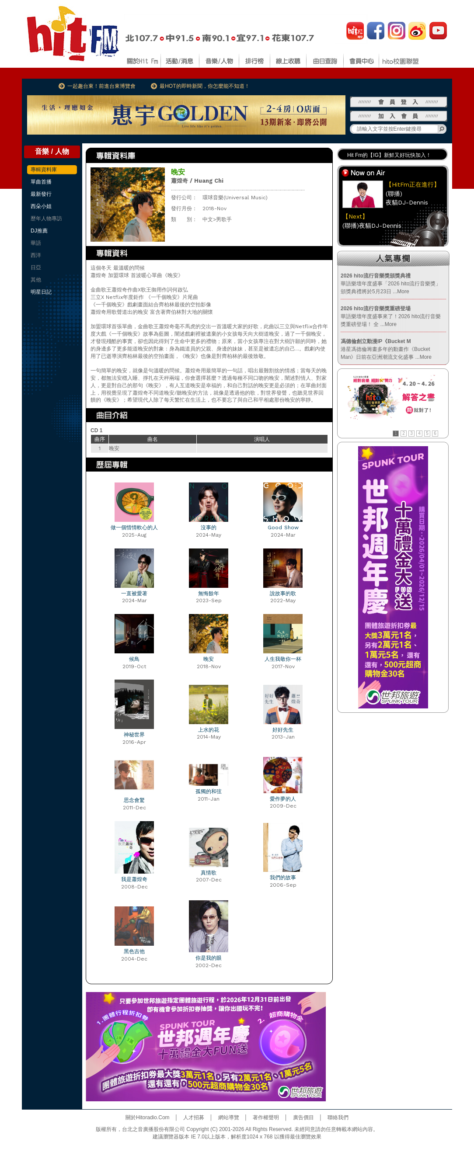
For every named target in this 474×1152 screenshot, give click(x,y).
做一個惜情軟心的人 (134, 527)
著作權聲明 (266, 1117)
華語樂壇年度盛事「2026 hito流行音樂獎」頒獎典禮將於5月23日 (391, 284)
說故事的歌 (283, 593)
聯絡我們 (338, 1117)
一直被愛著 (134, 593)
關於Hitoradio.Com (147, 1117)
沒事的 (208, 527)
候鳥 (134, 659)
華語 (36, 243)
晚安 (208, 659)
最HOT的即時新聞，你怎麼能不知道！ (204, 86)
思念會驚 (134, 800)
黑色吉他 (134, 951)
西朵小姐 (41, 206)
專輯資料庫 (44, 170)
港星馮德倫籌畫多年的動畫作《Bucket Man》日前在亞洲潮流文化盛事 (386, 349)
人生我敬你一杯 (283, 659)
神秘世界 (134, 735)
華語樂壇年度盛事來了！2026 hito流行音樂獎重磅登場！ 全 (391, 316)
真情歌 (208, 873)
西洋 (36, 255)
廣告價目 (303, 1117)
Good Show (283, 527)
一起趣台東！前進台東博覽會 (101, 86)
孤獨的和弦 (208, 791)
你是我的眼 (208, 958)
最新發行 (41, 194)
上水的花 (208, 730)
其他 (36, 280)
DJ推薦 (39, 231)
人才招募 (193, 1117)
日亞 (36, 267)
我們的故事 (283, 877)
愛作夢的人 (283, 799)
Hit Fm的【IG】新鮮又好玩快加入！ (389, 155)
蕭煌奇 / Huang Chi (197, 180)
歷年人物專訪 (46, 218)
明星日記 (41, 292)
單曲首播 (41, 182)
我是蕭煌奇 (134, 879)
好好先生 (282, 730)
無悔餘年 (208, 593)
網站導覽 (228, 1117)
